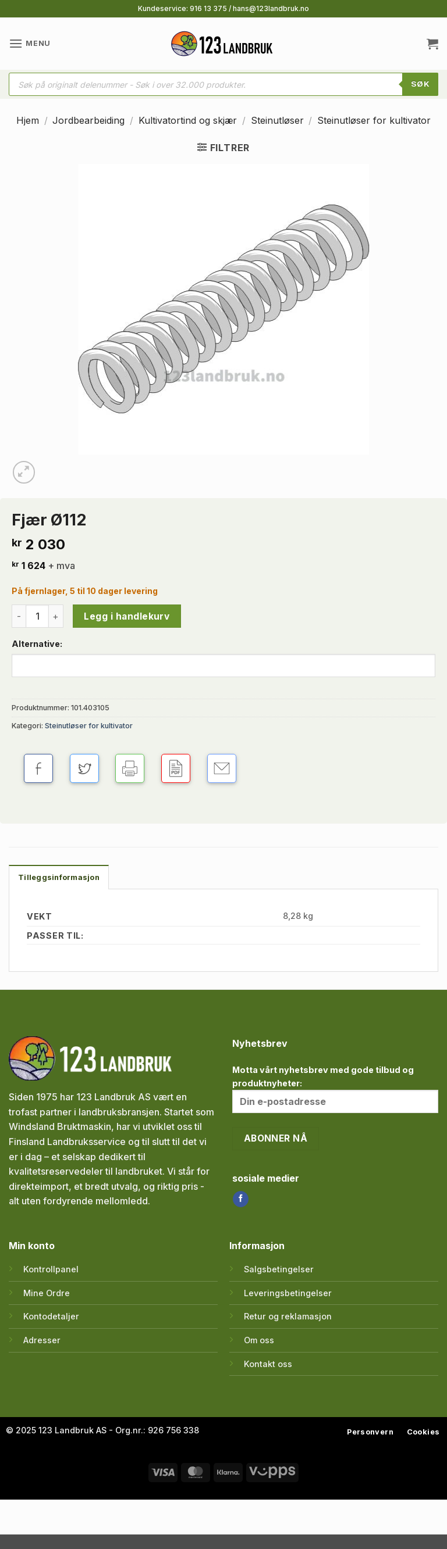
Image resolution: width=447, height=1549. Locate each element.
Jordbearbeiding (88, 120)
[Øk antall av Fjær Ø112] (56, 616)
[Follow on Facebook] (241, 1199)
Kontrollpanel (51, 1269)
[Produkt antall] (37, 616)
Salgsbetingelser (279, 1269)
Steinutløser (277, 120)
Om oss (259, 1340)
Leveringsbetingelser (288, 1293)
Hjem (27, 120)
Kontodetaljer (51, 1316)
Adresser (42, 1340)
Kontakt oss (268, 1364)
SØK (420, 83)
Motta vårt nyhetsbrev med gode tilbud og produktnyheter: (335, 1089)
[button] (30, 43)
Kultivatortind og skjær (188, 120)
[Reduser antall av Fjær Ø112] (19, 616)
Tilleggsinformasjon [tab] (59, 877)
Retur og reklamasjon (288, 1316)
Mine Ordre (46, 1293)
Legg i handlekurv (126, 616)
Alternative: (37, 644)
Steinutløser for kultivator (374, 120)
